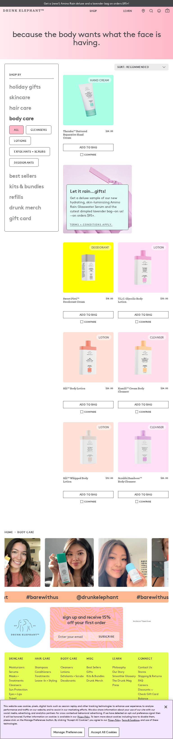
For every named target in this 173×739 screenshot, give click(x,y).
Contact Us (145, 667)
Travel (12, 698)
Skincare (19, 97)
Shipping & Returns (150, 676)
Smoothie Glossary (124, 676)
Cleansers (15, 685)
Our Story (118, 671)
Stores (142, 671)
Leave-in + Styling (46, 680)
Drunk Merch (25, 207)
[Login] (159, 11)
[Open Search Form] (151, 11)
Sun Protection (18, 689)
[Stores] (143, 11)
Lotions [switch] (20, 141)
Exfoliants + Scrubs (72, 676)
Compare (90, 154)
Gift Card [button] (20, 217)
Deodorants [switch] (24, 162)
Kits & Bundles (26, 186)
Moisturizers (16, 667)
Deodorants (68, 680)
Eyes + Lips (15, 694)
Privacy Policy (83, 716)
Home (9, 532)
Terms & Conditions (130, 720)
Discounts (145, 689)
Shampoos (41, 667)
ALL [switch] (16, 130)
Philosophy (119, 667)
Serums (13, 671)
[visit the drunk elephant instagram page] (86, 562)
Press (115, 685)
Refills (16, 196)
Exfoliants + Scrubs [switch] (29, 151)
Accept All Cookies (104, 732)
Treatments (42, 676)
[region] (86, 719)
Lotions (65, 671)
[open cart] (167, 10)
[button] (86, 3)
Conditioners (43, 671)
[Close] (166, 707)
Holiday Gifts (25, 86)
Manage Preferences (67, 732)
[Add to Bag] (88, 147)
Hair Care (20, 107)
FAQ (140, 680)
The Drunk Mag (122, 680)
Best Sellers (22, 175)
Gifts (89, 671)
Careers (143, 685)
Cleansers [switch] (39, 130)
